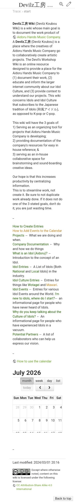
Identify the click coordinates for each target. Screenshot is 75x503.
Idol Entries (21, 267)
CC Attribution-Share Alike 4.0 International (34, 487)
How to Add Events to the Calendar (37, 231)
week (39, 381)
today (27, 388)
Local (35, 271)
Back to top (63, 498)
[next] (49, 387)
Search (61, 4)
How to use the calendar (34, 361)
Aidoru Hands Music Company (38, 37)
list (58, 381)
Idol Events (20, 289)
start (27, 11)
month (26, 381)
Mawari (51, 285)
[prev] (40, 387)
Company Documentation (31, 244)
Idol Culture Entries (26, 280)
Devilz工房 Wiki (38, 5)
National (19, 271)
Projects (18, 235)
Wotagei (33, 285)
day (49, 381)
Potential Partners (25, 334)
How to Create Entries (28, 226)
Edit (69, 4)
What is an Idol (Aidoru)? (30, 253)
